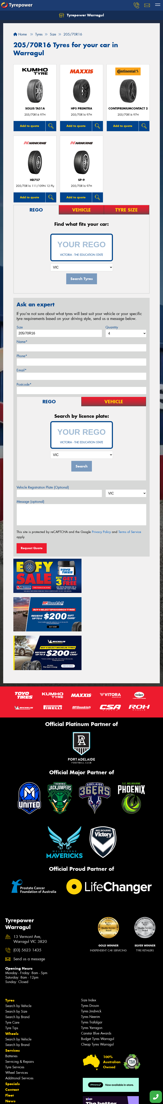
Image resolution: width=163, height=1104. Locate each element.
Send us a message (29, 918)
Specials (12, 1043)
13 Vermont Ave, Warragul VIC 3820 (30, 899)
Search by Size (16, 971)
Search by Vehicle (18, 965)
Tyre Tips (11, 987)
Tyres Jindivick (91, 971)
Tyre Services (14, 1026)
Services (12, 1010)
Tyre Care (12, 982)
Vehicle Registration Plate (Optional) (43, 487)
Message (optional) (30, 501)
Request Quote (31, 548)
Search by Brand (17, 976)
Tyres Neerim (90, 976)
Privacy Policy (101, 532)
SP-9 (81, 180)
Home (20, 34)
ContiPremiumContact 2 (128, 108)
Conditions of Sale (56, 1097)
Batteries (11, 1015)
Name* (22, 342)
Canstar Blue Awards (96, 993)
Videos (11, 1066)
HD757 (35, 180)
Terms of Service (129, 532)
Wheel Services (16, 1032)
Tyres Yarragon (91, 987)
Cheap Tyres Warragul (97, 1004)
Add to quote (29, 126)
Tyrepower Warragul (81, 15)
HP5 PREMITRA (81, 108)
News (10, 1060)
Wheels (11, 993)
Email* (22, 370)
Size (20, 327)
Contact (12, 1049)
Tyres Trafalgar (91, 982)
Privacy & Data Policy (30, 1097)
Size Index (88, 960)
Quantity (111, 327)
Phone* (22, 356)
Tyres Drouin (90, 965)
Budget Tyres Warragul (97, 998)
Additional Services (19, 1038)
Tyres (9, 960)
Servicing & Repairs (19, 1021)
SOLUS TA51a (35, 108)
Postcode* (24, 384)
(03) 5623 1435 (27, 910)
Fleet (9, 1055)
